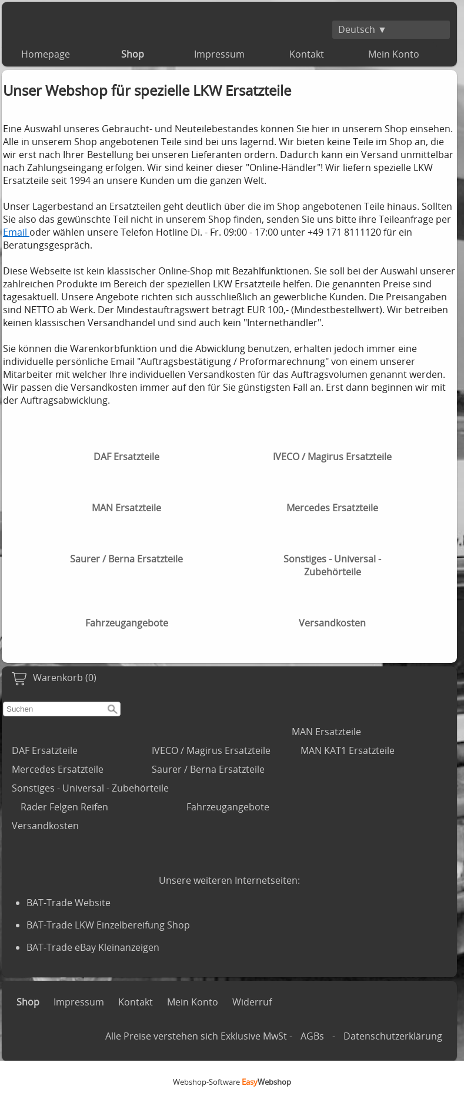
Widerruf (252, 1001)
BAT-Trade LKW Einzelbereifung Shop (108, 924)
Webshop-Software (232, 1082)
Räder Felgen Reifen (64, 806)
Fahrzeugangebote (227, 806)
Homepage (45, 54)
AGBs (312, 1036)
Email (16, 232)
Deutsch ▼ (362, 29)
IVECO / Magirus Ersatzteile (211, 750)
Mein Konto (393, 54)
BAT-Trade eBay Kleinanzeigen (92, 947)
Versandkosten (45, 825)
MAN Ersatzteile (326, 731)
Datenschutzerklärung (392, 1036)
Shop (132, 54)
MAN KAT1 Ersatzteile (348, 750)
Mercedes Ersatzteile (58, 769)
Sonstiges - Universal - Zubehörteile (90, 788)
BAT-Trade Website (68, 902)
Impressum (219, 54)
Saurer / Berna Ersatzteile (208, 769)
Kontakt (306, 54)
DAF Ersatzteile (45, 750)
